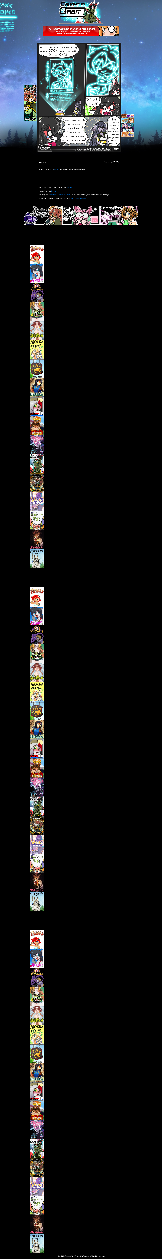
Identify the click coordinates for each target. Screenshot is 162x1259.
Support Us (125, 49)
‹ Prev (68, 40)
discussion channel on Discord (60, 195)
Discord (124, 80)
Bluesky (131, 80)
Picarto (131, 74)
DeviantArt (124, 74)
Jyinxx (53, 191)
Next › (89, 40)
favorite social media (78, 198)
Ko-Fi (124, 68)
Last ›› (111, 40)
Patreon (57, 169)
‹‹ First (48, 40)
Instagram (124, 87)
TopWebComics (72, 187)
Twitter (131, 87)
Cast (123, 43)
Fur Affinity (131, 68)
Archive (124, 38)
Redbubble (124, 61)
